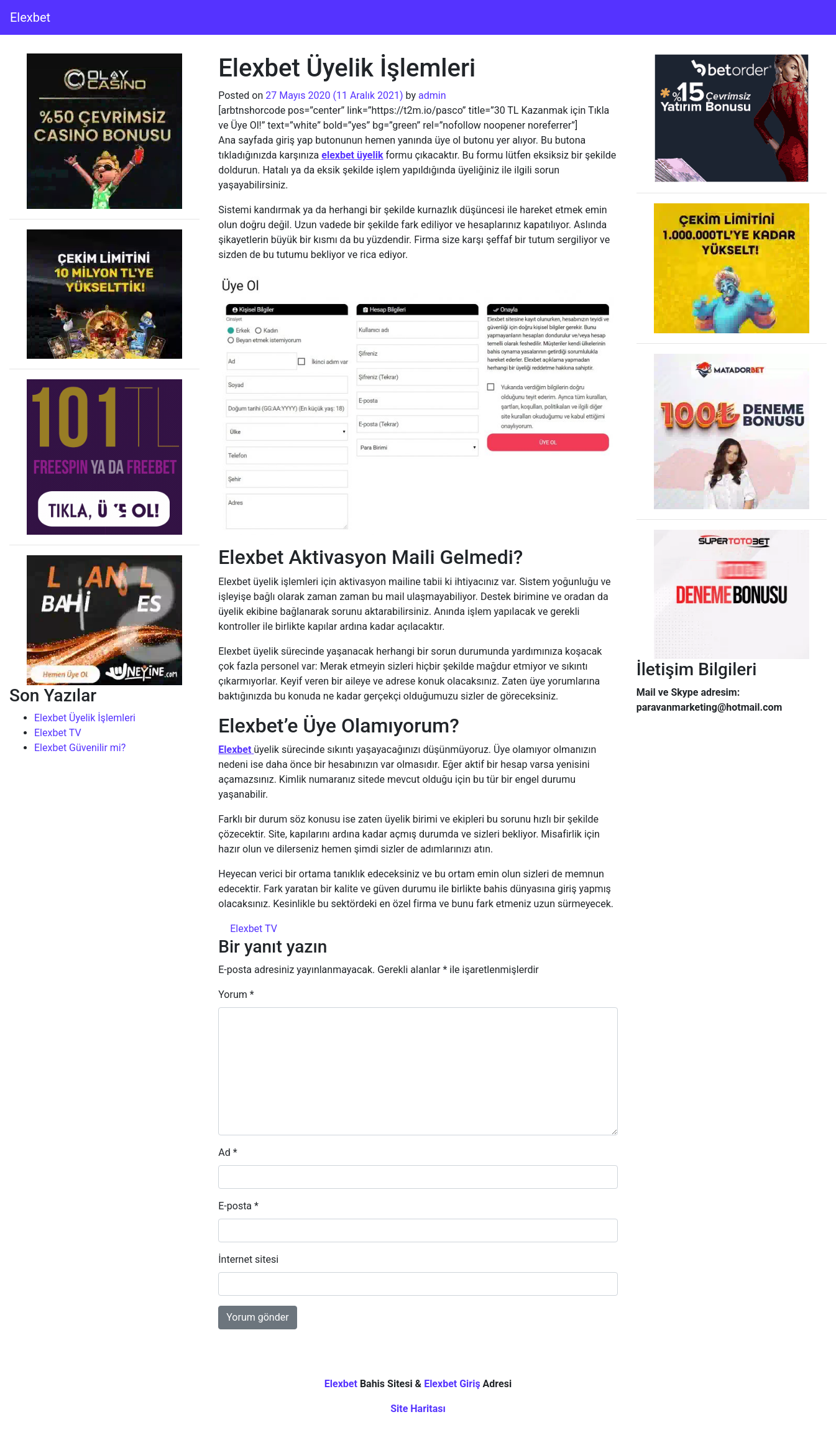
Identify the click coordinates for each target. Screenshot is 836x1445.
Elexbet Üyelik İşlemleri (85, 718)
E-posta (238, 1206)
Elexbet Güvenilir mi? (80, 748)
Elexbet (30, 17)
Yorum (236, 994)
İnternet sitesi (248, 1259)
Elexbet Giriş (452, 1384)
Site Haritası (418, 1409)
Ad (227, 1152)
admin (432, 95)
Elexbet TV (57, 733)
